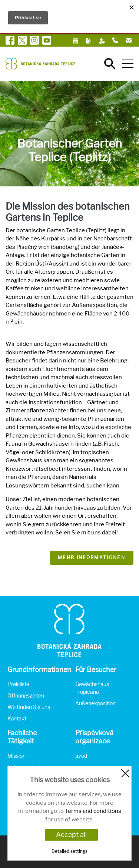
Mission (16, 756)
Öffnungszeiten (25, 695)
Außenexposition (95, 703)
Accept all (71, 834)
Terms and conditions (93, 811)
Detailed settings (69, 851)
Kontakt (16, 718)
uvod (81, 756)
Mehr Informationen (91, 557)
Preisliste (18, 684)
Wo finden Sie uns (28, 707)
